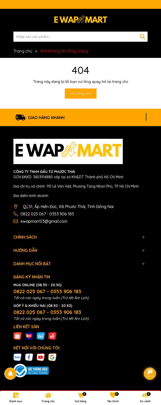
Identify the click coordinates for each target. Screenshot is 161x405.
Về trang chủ (80, 93)
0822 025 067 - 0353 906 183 (47, 213)
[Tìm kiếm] (142, 36)
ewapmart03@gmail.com (44, 221)
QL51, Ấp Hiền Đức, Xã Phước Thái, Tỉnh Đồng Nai (68, 206)
